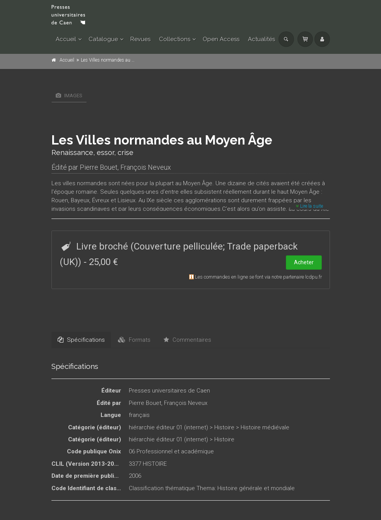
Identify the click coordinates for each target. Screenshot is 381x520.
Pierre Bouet (99, 167)
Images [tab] (69, 95)
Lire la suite (309, 206)
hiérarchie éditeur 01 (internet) (168, 427)
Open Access (221, 39)
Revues (140, 39)
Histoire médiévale (265, 427)
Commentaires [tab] (187, 339)
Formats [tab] (134, 339)
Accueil (66, 39)
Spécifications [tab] (81, 339)
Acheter (304, 262)
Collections (174, 39)
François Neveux (145, 167)
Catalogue (103, 39)
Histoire (224, 427)
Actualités (261, 39)
